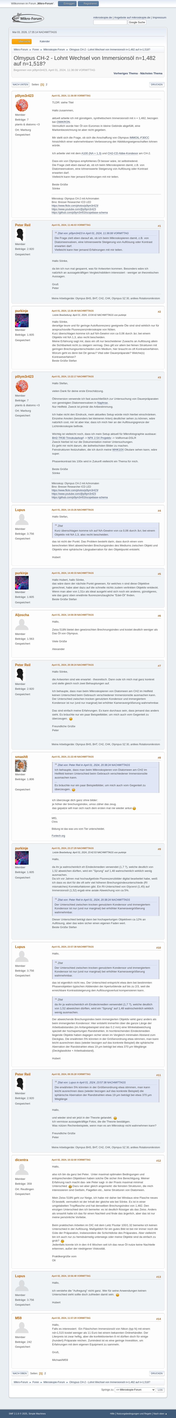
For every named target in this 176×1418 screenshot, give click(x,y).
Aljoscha (22, 615)
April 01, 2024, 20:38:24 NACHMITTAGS (73, 665)
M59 (18, 1318)
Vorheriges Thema (126, 73)
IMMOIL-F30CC (139, 137)
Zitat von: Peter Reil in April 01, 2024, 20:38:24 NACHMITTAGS (94, 765)
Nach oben (20, 1373)
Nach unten (20, 84)
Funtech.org (58, 835)
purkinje (21, 311)
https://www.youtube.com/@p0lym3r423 (74, 209)
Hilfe (112, 1413)
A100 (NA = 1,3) (91, 153)
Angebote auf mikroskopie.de (132, 17)
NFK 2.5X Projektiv (99, 437)
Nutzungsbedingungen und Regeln (134, 1413)
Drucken (157, 84)
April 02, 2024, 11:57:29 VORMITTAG (71, 1318)
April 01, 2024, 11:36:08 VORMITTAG (71, 95)
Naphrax (102, 402)
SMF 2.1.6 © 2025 (18, 1413)
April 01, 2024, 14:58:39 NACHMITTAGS (73, 615)
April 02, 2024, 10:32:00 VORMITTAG (71, 1160)
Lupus (20, 510)
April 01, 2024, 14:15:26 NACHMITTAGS (73, 510)
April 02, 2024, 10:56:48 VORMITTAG (71, 1276)
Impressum (159, 17)
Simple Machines (37, 1413)
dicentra (21, 1160)
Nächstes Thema (151, 73)
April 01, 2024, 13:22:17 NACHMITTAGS (73, 376)
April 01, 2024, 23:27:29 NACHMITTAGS (73, 848)
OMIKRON (63, 121)
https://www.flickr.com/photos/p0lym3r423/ (75, 205)
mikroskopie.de (102, 17)
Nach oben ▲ (160, 1413)
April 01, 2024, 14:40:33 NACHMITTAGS (73, 573)
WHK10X (118, 449)
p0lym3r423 (24, 96)
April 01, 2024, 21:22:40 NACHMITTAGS (73, 756)
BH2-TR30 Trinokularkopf (68, 437)
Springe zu (107, 1389)
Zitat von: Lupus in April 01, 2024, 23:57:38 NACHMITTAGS (92, 1082)
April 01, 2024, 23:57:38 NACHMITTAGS (73, 946)
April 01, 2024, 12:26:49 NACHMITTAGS (73, 311)
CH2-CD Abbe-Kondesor (123, 153)
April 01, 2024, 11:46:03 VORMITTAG (71, 225)
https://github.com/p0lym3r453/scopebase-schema (80, 212)
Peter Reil (23, 225)
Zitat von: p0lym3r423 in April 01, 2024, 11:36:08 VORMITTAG (93, 233)
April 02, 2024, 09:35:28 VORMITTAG (71, 1074)
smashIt (21, 757)
